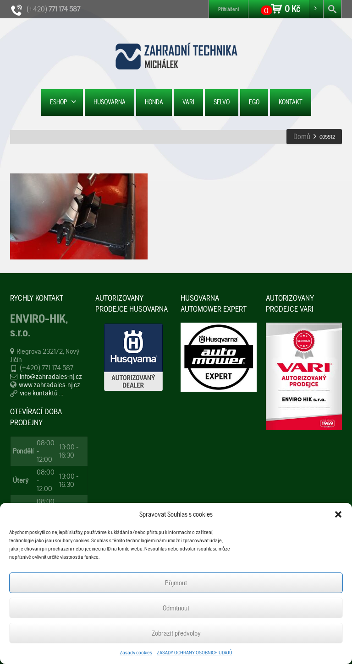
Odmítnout (176, 608)
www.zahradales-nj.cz (49, 384)
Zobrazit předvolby (176, 633)
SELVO (222, 102)
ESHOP (63, 101)
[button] (338, 514)
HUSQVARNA (110, 102)
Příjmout (176, 583)
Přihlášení (228, 9)
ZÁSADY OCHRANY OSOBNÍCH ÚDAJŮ (194, 652)
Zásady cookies (136, 652)
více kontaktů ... (41, 393)
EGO (254, 102)
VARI (188, 102)
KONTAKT (290, 102)
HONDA (154, 102)
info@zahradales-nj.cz (51, 376)
